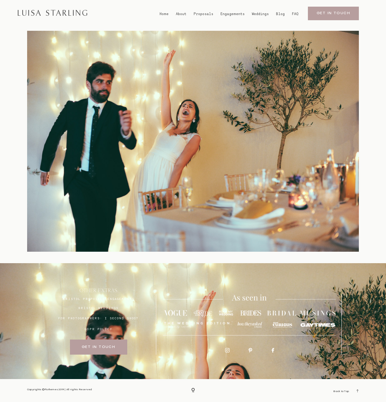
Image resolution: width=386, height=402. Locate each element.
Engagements (232, 14)
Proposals (203, 14)
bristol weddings (98, 308)
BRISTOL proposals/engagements (98, 299)
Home (164, 14)
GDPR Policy (98, 329)
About (181, 14)
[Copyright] (193, 390)
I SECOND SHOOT (122, 318)
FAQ (295, 14)
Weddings (260, 14)
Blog (280, 14)
